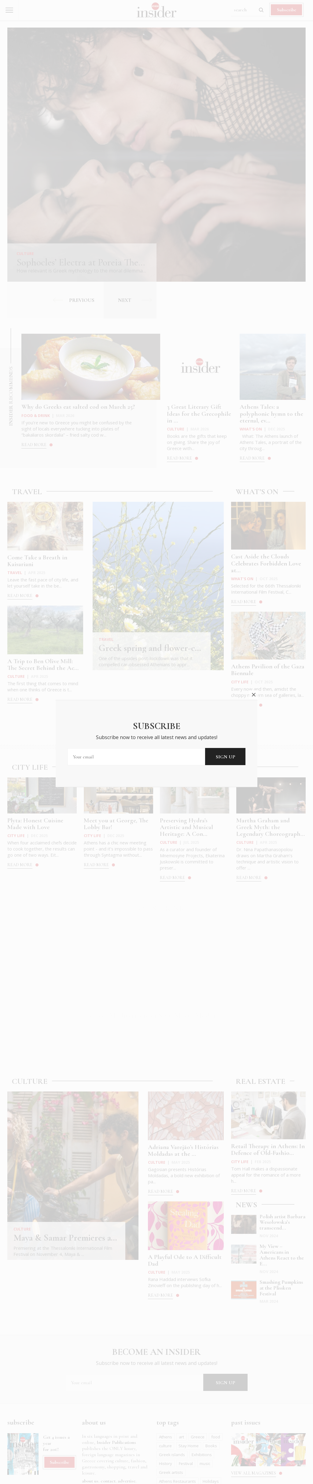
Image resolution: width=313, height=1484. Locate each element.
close (253, 694)
